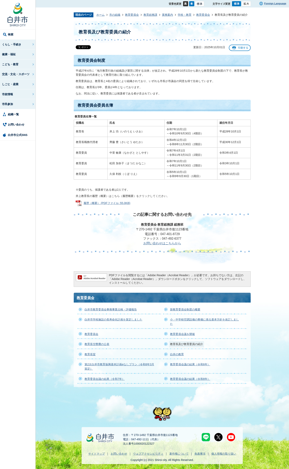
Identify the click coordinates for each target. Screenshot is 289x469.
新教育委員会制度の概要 (185, 309)
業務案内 (167, 14)
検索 (10, 34)
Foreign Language (275, 3)
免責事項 (199, 453)
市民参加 (7, 104)
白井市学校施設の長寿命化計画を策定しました (113, 319)
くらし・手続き (11, 44)
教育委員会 (132, 14)
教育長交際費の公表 (97, 344)
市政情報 (7, 94)
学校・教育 (184, 14)
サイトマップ (96, 453)
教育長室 (90, 354)
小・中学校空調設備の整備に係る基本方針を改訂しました (204, 321)
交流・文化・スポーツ (15, 74)
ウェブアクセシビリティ (148, 453)
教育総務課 (150, 14)
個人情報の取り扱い (223, 453)
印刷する (243, 47)
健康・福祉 (9, 54)
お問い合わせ (16, 124)
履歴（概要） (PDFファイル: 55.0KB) (107, 203)
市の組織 (114, 14)
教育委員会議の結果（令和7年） (105, 378)
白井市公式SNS (18, 135)
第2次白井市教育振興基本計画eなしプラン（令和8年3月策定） (119, 366)
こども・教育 (10, 64)
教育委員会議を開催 (182, 334)
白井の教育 (177, 354)
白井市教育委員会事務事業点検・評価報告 (111, 309)
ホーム (100, 14)
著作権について (179, 453)
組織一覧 (13, 114)
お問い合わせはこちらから (162, 243)
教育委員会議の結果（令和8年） (190, 378)
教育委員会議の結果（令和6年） (190, 364)
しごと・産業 (10, 84)
